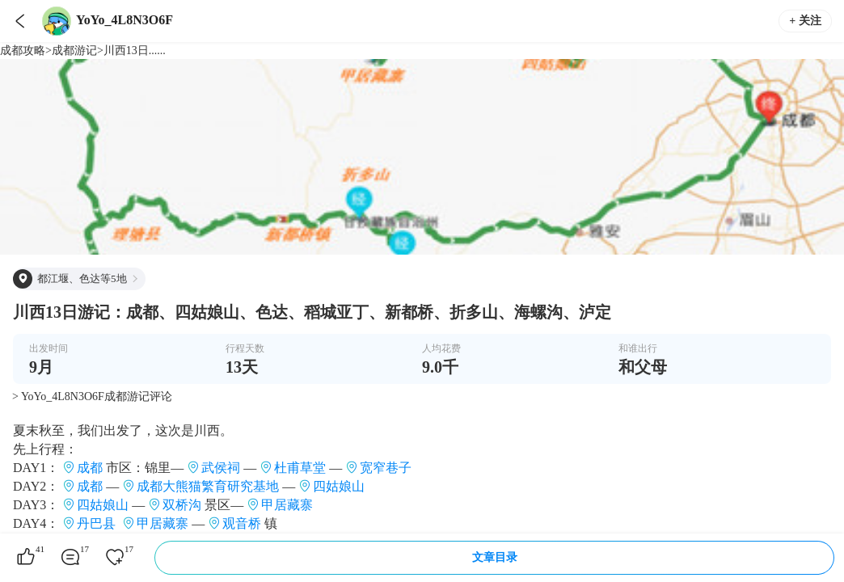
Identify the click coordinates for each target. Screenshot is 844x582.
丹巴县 (96, 523)
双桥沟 (181, 505)
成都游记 (74, 50)
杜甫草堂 (300, 467)
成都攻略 (22, 50)
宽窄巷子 (385, 467)
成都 (90, 467)
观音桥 (241, 523)
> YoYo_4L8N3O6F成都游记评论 (92, 396)
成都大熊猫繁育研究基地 (208, 486)
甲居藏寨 (287, 505)
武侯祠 (220, 467)
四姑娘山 (339, 486)
